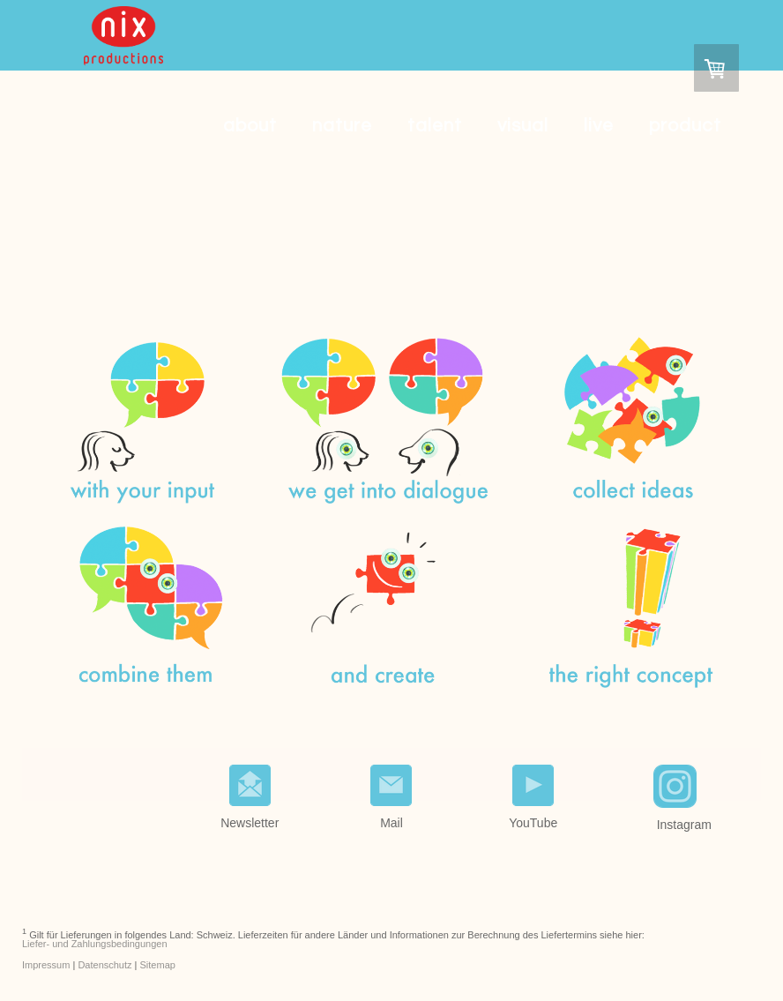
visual (522, 125)
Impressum (46, 965)
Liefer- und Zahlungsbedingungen (95, 943)
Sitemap (157, 965)
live (599, 125)
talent (434, 125)
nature (342, 125)
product (685, 125)
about (250, 125)
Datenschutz (104, 965)
